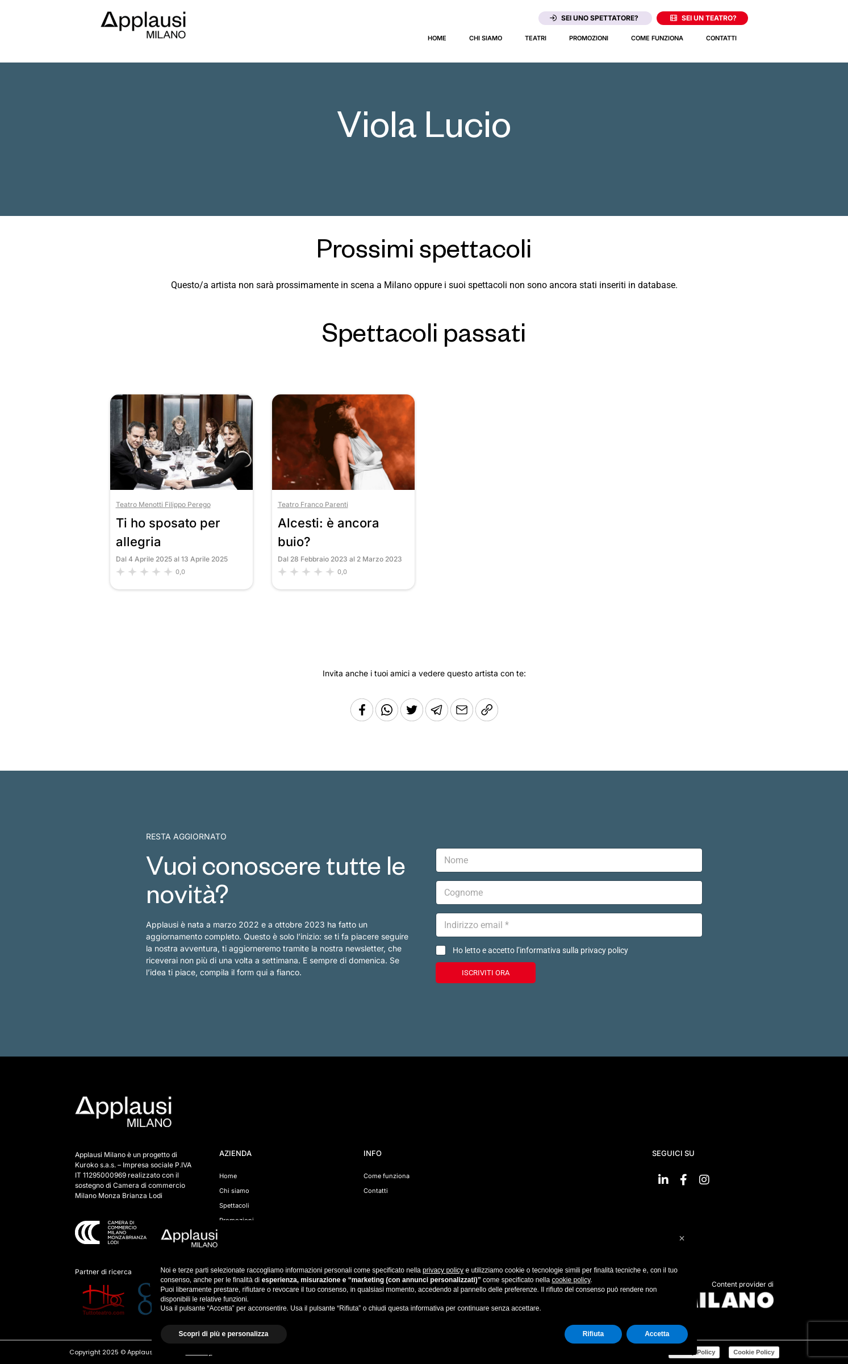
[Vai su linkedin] (663, 1180)
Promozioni (588, 38)
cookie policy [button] (571, 1280)
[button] (682, 1238)
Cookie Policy (753, 1352)
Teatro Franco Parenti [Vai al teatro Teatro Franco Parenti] (313, 504)
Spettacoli (234, 1205)
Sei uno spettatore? (594, 18)
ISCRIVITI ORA (485, 972)
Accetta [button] (657, 1334)
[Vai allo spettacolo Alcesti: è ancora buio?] (343, 486)
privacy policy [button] (443, 1270)
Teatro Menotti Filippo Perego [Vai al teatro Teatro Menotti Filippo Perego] (163, 504)
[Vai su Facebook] (684, 1180)
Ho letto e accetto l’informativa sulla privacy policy (540, 950)
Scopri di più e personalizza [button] (224, 1334)
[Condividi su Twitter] (412, 718)
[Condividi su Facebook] (361, 718)
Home (437, 38)
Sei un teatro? (703, 18)
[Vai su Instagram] (704, 1180)
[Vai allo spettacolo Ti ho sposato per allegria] (181, 486)
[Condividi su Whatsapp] (387, 718)
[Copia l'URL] (462, 718)
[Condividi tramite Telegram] (437, 718)
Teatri (535, 38)
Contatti (721, 38)
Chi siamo (485, 38)
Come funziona (657, 38)
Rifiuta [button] (593, 1334)
